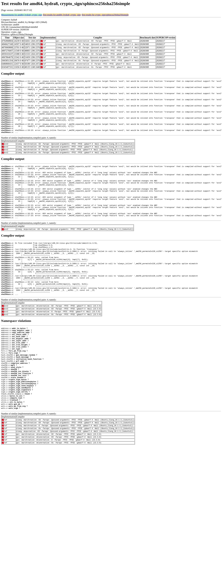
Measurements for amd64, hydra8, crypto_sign (21, 15)
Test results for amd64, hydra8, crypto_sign (62, 15)
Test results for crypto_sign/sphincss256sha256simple (105, 15)
